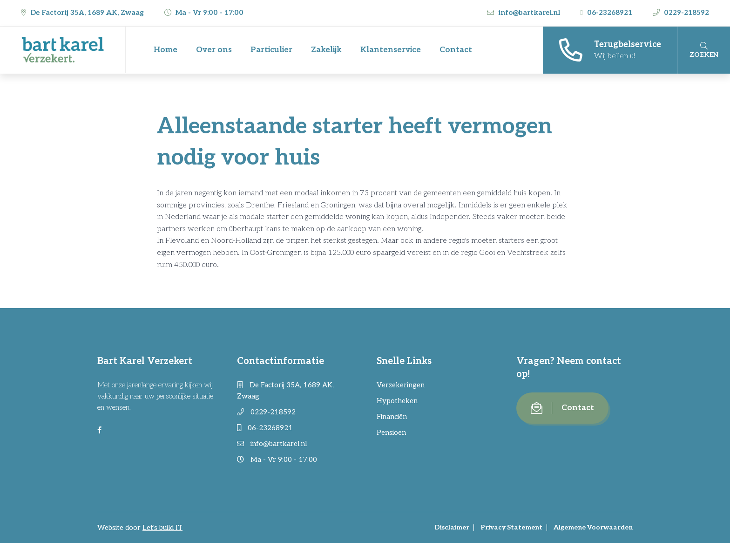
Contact (455, 50)
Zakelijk (326, 50)
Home (165, 50)
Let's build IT (162, 527)
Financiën (392, 416)
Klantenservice (390, 50)
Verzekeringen (401, 385)
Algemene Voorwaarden (593, 527)
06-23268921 (607, 12)
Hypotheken (397, 401)
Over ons (214, 50)
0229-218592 (681, 12)
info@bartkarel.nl (524, 12)
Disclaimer (451, 527)
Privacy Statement (511, 527)
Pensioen (391, 432)
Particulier (271, 50)
